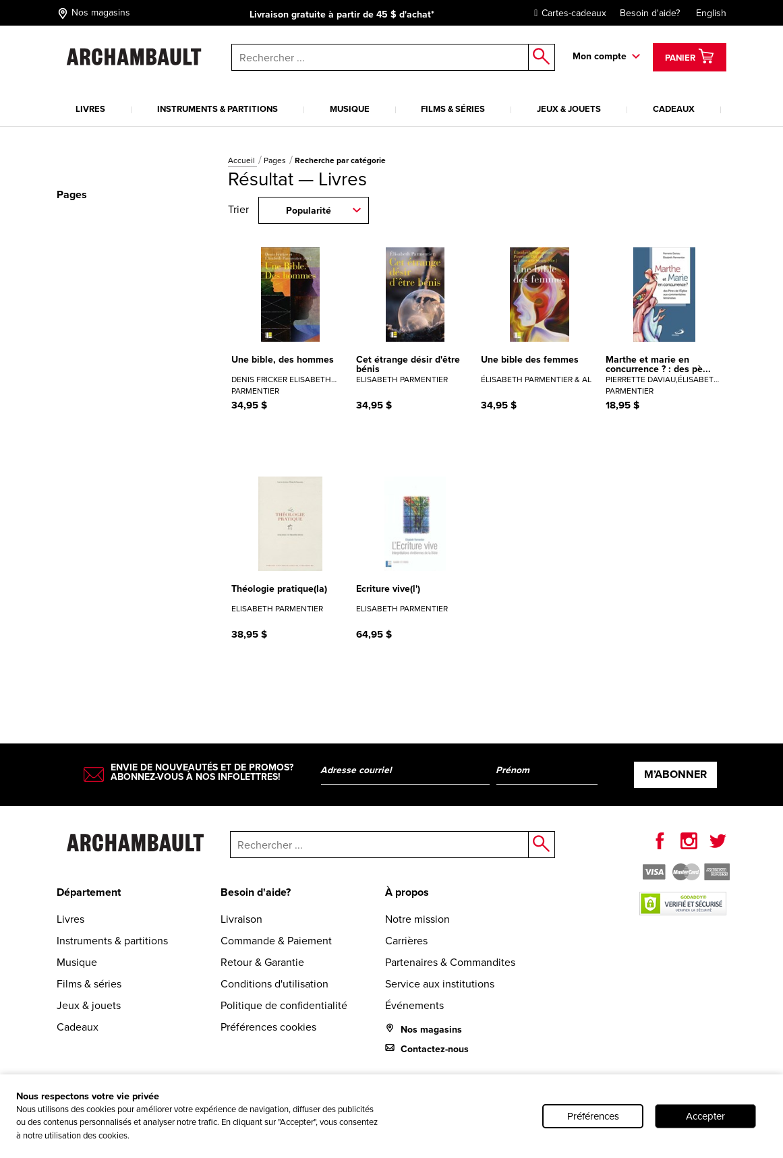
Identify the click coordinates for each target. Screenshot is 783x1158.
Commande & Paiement (276, 940)
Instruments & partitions (217, 108)
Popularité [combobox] (308, 211)
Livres (90, 108)
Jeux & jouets (569, 108)
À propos (407, 892)
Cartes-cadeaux (566, 13)
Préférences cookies (268, 1027)
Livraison (241, 919)
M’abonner (675, 774)
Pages (276, 160)
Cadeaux (674, 108)
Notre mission (417, 919)
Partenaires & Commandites (450, 962)
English (711, 13)
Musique (350, 108)
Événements (414, 1005)
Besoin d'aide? (650, 13)
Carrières (406, 940)
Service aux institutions (439, 984)
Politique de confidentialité (284, 1005)
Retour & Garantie (262, 962)
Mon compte (600, 56)
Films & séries (453, 108)
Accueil (242, 160)
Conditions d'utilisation (274, 984)
